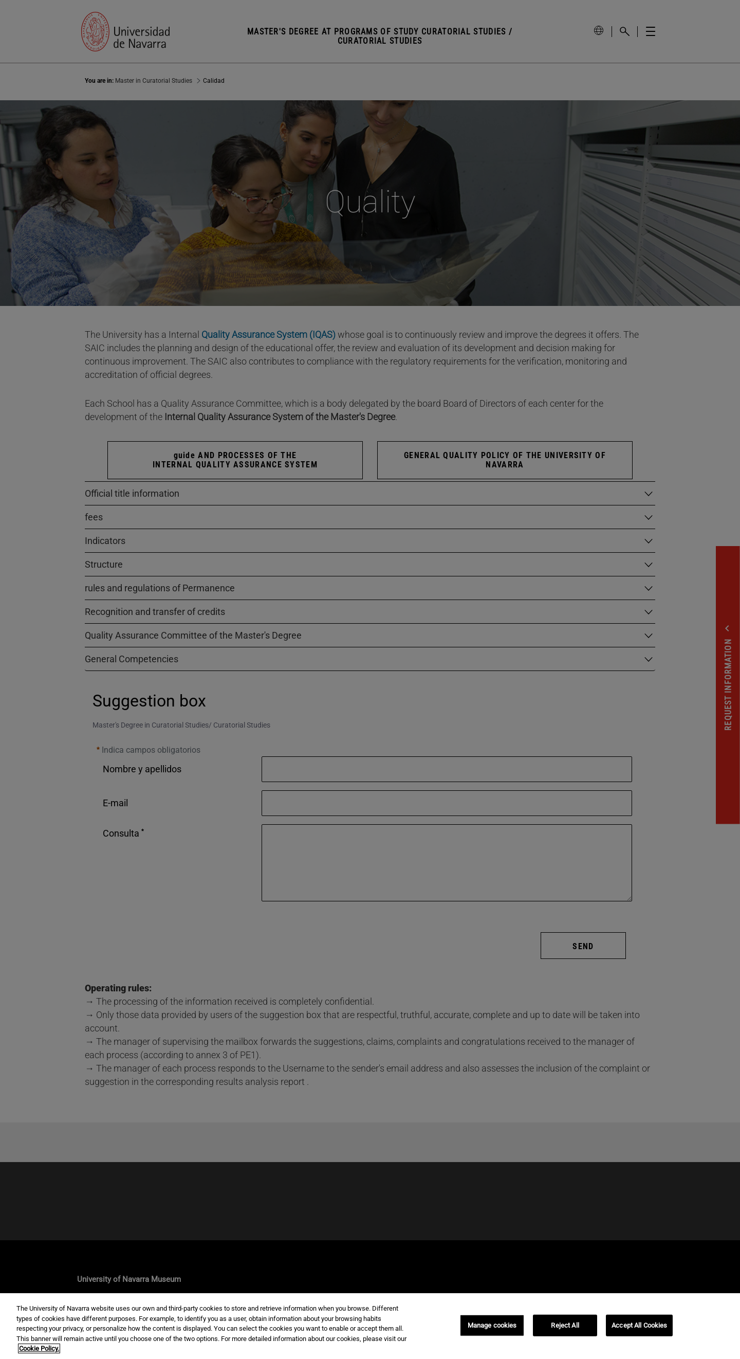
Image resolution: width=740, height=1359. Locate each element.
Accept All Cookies (639, 1325)
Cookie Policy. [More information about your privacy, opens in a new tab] (39, 1348)
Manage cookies (492, 1325)
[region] (370, 1326)
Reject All (565, 1325)
